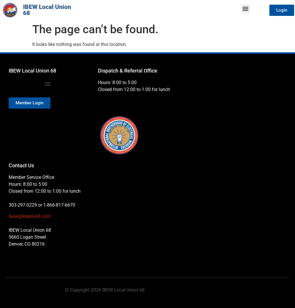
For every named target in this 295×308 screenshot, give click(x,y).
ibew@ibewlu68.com (30, 216)
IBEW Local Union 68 (47, 9)
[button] (245, 9)
